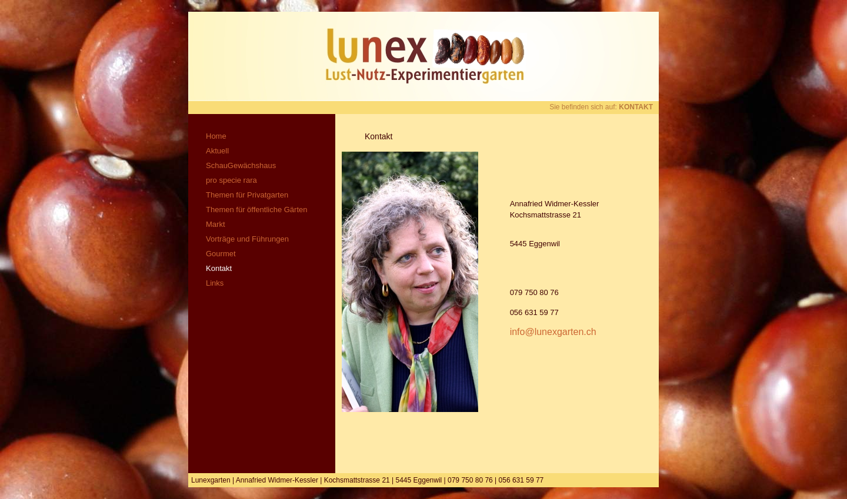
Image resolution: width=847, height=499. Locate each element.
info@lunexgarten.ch (553, 332)
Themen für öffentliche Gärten (256, 209)
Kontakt (219, 268)
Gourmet (221, 253)
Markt (215, 224)
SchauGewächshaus (241, 165)
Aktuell (217, 150)
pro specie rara (231, 180)
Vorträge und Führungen (247, 239)
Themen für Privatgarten (247, 194)
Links (215, 283)
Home (216, 136)
